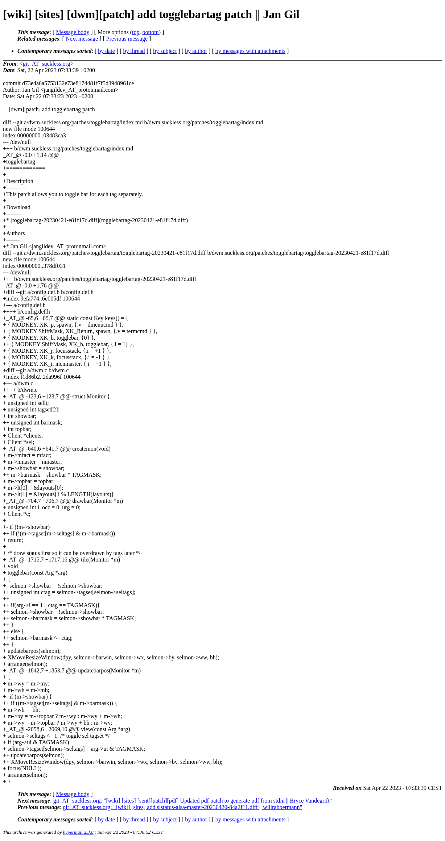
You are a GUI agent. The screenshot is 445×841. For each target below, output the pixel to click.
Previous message (127, 39)
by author (196, 51)
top (135, 32)
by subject (165, 51)
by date (106, 51)
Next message (82, 39)
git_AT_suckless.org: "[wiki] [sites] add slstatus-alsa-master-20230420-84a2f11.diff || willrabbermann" (182, 807)
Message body (72, 32)
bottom (150, 32)
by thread (134, 51)
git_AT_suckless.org (46, 64)
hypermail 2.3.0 (78, 832)
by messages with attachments (250, 51)
